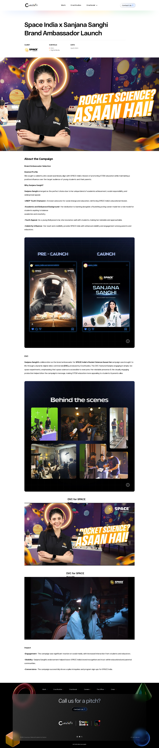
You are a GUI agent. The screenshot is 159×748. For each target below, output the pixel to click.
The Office (100, 689)
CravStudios (76, 5)
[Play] (79, 534)
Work (63, 5)
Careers (86, 689)
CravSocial (90, 5)
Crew (113, 689)
